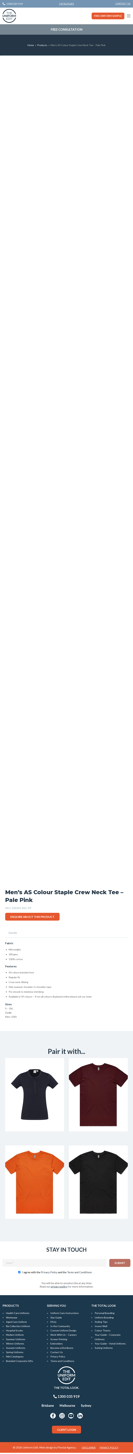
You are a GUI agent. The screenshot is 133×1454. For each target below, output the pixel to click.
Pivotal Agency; (66, 1448)
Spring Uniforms (14, 1353)
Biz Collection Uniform (18, 1327)
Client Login (66, 1430)
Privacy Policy (49, 1273)
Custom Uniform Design (63, 1331)
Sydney (86, 1407)
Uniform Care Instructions (64, 1314)
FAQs (53, 1323)
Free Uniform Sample (108, 15)
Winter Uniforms (15, 1344)
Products (42, 45)
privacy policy (59, 1287)
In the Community (60, 1327)
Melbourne (67, 1407)
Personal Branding (104, 1314)
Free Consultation (66, 29)
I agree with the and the (57, 1273)
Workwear (11, 1318)
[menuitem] (122, 3)
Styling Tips (101, 1323)
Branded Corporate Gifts (19, 1362)
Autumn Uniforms (15, 1349)
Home (31, 45)
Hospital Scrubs (14, 1331)
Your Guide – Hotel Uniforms (110, 1344)
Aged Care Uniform (16, 1323)
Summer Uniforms (15, 1340)
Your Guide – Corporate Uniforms (108, 1338)
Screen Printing (58, 1340)
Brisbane (48, 1407)
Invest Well (101, 1327)
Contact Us (122, 3)
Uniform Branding (104, 1318)
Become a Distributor (61, 1349)
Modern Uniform (15, 1335)
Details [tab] (13, 932)
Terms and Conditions (79, 1273)
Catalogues (66, 3)
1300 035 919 (66, 1398)
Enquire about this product (32, 916)
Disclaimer (89, 1448)
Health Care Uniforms (17, 1314)
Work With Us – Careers (63, 1335)
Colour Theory (102, 1331)
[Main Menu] (128, 15)
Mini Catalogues (15, 1357)
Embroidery (56, 1344)
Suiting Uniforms (104, 1349)
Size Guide (56, 1318)
